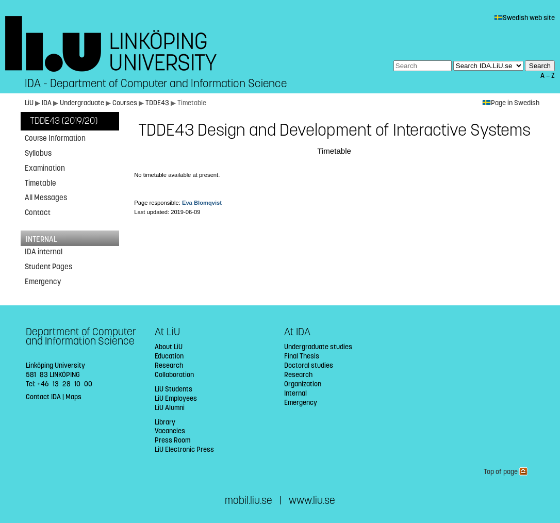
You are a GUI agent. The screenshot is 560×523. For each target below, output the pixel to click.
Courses (124, 103)
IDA (47, 103)
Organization (302, 384)
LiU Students (173, 389)
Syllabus (38, 153)
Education (169, 356)
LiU (29, 103)
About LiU (169, 346)
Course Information (55, 138)
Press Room (172, 440)
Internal (295, 393)
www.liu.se (312, 500)
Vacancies (170, 431)
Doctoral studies (308, 365)
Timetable (40, 183)
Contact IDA (43, 397)
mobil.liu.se (248, 500)
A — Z (547, 75)
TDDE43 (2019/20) (63, 121)
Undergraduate (82, 103)
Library (165, 422)
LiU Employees (176, 398)
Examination (45, 168)
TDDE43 (158, 103)
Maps (73, 397)
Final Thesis (301, 356)
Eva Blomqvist (202, 203)
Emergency (43, 281)
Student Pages (48, 266)
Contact (38, 212)
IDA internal (43, 251)
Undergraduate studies (318, 346)
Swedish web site (524, 17)
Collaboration (174, 374)
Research (169, 365)
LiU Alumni (170, 407)
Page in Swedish (510, 103)
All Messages (46, 197)
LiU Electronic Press (184, 449)
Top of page (506, 471)
